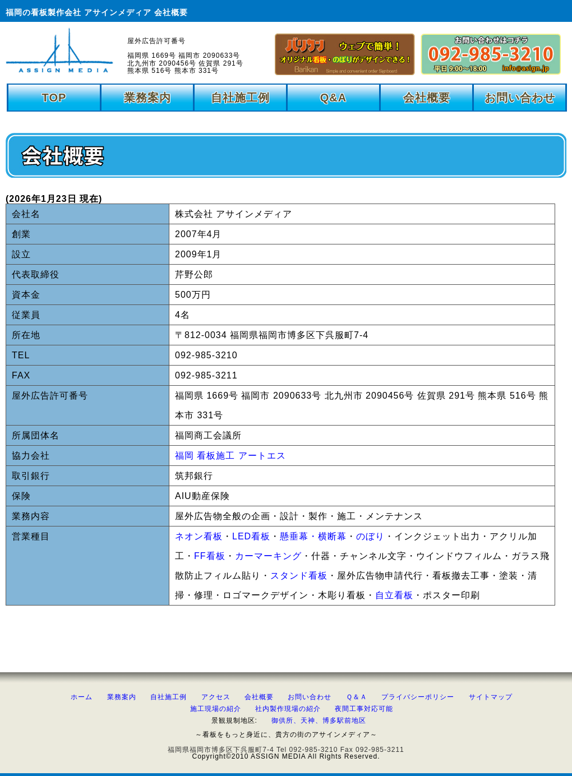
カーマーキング (268, 556)
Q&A (333, 97)
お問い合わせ (520, 97)
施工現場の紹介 (215, 709)
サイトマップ (491, 697)
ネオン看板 (199, 536)
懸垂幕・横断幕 (313, 536)
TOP (54, 97)
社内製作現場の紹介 (288, 709)
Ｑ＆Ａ (356, 697)
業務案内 (147, 97)
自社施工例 (240, 97)
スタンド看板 (298, 575)
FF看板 (209, 556)
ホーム (82, 697)
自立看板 (394, 595)
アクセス (215, 697)
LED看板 (251, 536)
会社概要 (426, 97)
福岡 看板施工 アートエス (230, 455)
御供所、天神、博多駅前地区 (318, 720)
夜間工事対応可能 (364, 709)
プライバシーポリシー (417, 697)
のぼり (370, 536)
